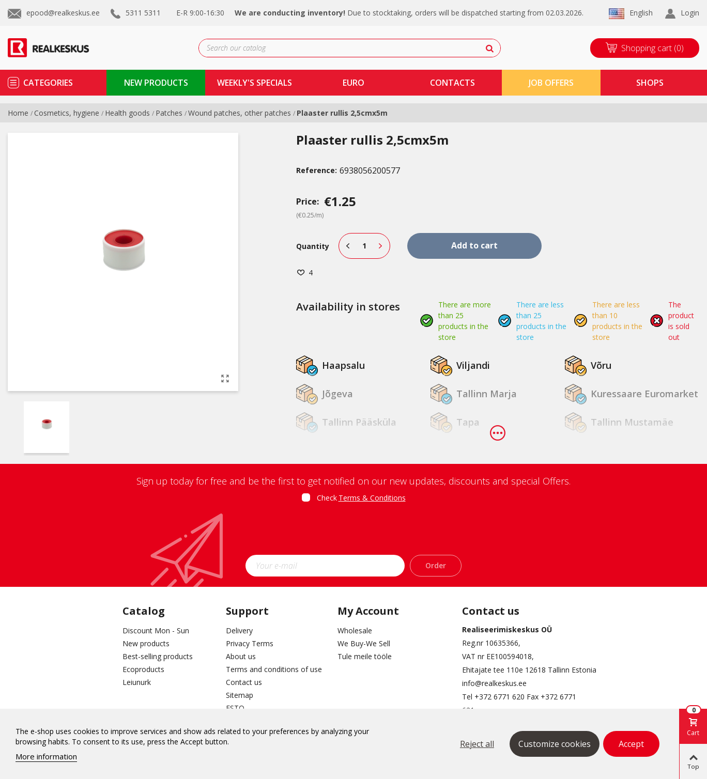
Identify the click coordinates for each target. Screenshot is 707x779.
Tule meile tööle (364, 656)
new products (156, 82)
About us (241, 656)
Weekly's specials (254, 82)
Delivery (239, 630)
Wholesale (354, 630)
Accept (631, 744)
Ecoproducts (143, 669)
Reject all (477, 744)
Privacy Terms (249, 643)
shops (650, 82)
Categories (48, 82)
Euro (353, 82)
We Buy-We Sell (363, 643)
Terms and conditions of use (274, 669)
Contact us (244, 682)
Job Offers (551, 82)
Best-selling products (157, 656)
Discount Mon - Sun (155, 630)
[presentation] (353, 532)
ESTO (235, 708)
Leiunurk (136, 682)
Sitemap (239, 695)
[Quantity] (364, 245)
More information (46, 756)
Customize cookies (554, 744)
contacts (452, 82)
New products (146, 643)
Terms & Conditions (372, 498)
